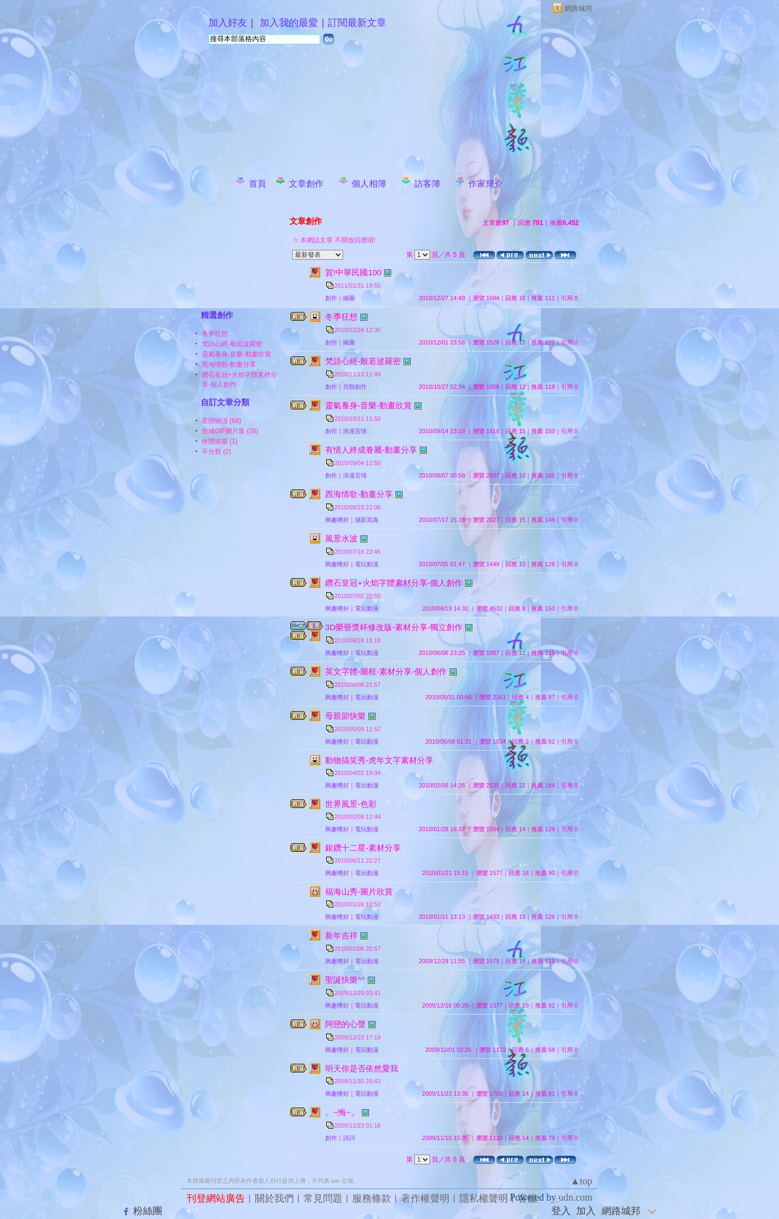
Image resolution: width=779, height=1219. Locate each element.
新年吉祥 (341, 935)
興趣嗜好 (337, 519)
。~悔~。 (342, 1112)
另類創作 (355, 386)
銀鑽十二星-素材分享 (363, 847)
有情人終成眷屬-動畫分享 (371, 449)
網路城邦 (578, 8)
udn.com (576, 1197)
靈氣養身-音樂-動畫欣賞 (236, 354)
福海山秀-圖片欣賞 (359, 891)
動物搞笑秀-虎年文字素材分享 (379, 760)
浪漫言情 (355, 431)
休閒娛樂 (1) (219, 441)
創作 (331, 298)
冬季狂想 (215, 333)
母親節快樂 (345, 715)
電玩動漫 (367, 564)
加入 (586, 1210)
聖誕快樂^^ (345, 979)
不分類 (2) (216, 451)
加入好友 (227, 22)
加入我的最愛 (289, 22)
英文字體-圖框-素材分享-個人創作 (386, 671)
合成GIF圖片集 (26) (230, 431)
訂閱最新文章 (357, 22)
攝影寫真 (367, 519)
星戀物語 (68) (221, 421)
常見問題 (322, 1198)
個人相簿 (369, 183)
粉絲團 (147, 1210)
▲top (581, 1181)
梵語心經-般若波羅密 (232, 344)
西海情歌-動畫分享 (229, 364)
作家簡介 (485, 183)
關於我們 (274, 1198)
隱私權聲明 (483, 1198)
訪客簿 (427, 183)
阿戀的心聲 (345, 1024)
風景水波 (341, 538)
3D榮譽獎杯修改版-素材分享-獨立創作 (394, 627)
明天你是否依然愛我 (361, 1068)
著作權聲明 (425, 1198)
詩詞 (349, 1138)
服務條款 (371, 1198)
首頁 (257, 183)
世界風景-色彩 (351, 804)
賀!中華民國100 (353, 272)
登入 (561, 1210)
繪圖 (349, 298)
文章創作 (306, 183)
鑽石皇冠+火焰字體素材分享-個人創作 (394, 582)
